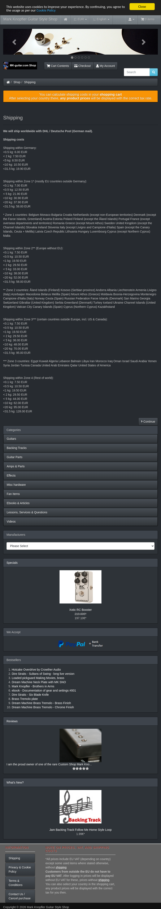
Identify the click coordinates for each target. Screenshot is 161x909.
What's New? (15, 782)
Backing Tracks (17, 448)
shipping (61, 867)
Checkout (82, 66)
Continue (148, 421)
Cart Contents (58, 66)
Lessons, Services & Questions (27, 512)
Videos (11, 521)
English (101, 19)
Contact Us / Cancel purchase (20, 896)
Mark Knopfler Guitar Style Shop (30, 19)
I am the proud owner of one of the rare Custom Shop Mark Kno (47, 764)
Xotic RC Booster (80, 609)
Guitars (11, 438)
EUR (80, 19)
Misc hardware (16, 484)
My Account (105, 66)
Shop (17, 82)
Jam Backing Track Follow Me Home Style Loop (80, 829)
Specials (12, 562)
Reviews (12, 721)
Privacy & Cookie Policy (20, 869)
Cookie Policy (46, 10)
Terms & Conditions (15, 883)
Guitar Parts (14, 457)
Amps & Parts (16, 466)
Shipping (30, 82)
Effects (11, 475)
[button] (14, 42)
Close (142, 6)
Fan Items (13, 494)
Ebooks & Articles (18, 503)
